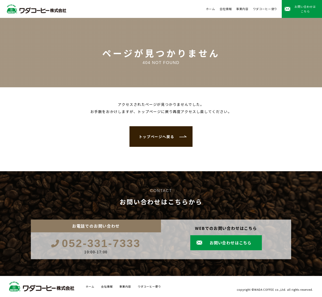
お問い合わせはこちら (305, 8)
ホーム (210, 9)
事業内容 (242, 9)
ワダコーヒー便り (265, 9)
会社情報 (226, 9)
